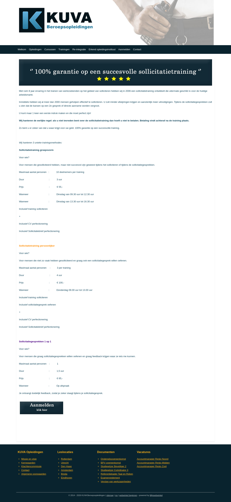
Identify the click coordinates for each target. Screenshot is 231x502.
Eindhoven (66, 477)
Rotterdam (66, 459)
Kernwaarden (28, 462)
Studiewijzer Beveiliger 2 (113, 466)
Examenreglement (110, 477)
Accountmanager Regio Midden (153, 462)
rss (116, 495)
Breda (64, 474)
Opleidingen (35, 49)
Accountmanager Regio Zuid (152, 466)
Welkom (22, 49)
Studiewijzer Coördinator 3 (114, 470)
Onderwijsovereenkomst (113, 459)
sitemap (110, 495)
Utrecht (65, 462)
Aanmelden (124, 49)
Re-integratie (79, 49)
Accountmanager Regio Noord (152, 459)
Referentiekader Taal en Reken (117, 474)
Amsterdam (67, 470)
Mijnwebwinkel (156, 495)
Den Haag (66, 466)
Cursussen (50, 49)
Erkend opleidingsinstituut (102, 49)
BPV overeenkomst (111, 462)
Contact (137, 49)
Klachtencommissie (31, 466)
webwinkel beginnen (128, 495)
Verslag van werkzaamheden (116, 481)
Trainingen (63, 49)
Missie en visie (29, 459)
